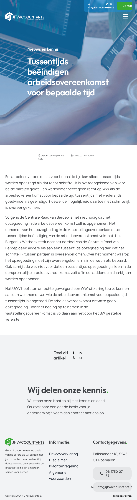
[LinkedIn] (80, 353)
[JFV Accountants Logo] (24, 14)
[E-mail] (80, 357)
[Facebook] (73, 353)
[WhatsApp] (74, 357)
